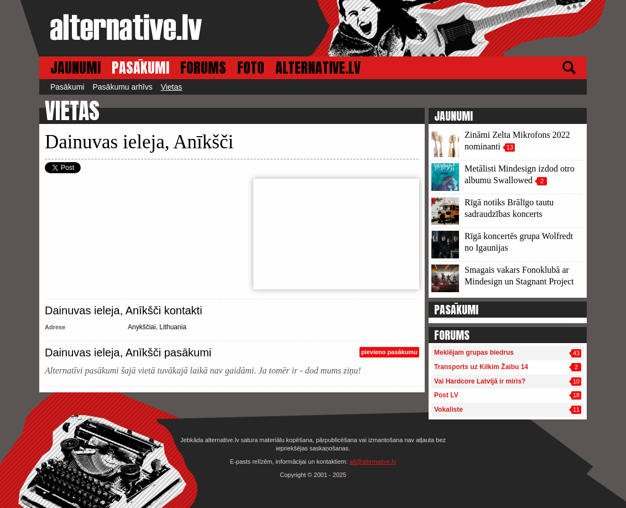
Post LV (446, 395)
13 (510, 147)
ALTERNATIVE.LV (318, 67)
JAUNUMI (75, 67)
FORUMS (203, 67)
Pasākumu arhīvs (122, 86)
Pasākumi (67, 86)
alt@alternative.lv (373, 461)
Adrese (55, 327)
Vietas (171, 86)
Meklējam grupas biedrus (474, 352)
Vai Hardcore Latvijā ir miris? (479, 381)
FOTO (250, 67)
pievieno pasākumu (389, 352)
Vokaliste (448, 409)
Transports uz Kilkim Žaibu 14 (481, 367)
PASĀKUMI (140, 67)
